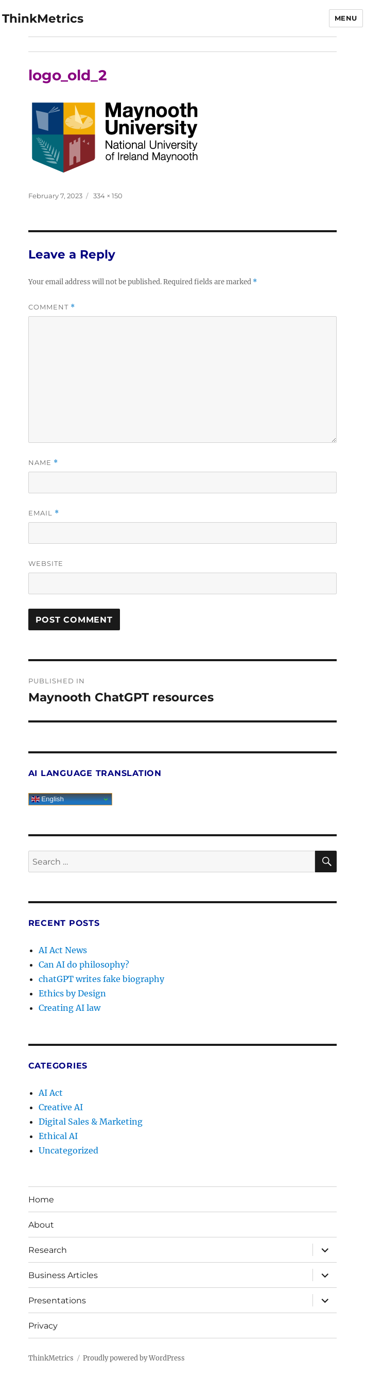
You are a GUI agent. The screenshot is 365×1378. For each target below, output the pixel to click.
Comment (51, 307)
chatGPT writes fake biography (101, 979)
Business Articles (63, 1275)
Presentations (57, 1300)
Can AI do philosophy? (84, 964)
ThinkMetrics (42, 18)
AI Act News (63, 950)
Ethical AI (58, 1136)
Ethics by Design (72, 993)
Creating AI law (69, 1008)
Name (43, 462)
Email (43, 513)
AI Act (51, 1093)
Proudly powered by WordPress (134, 1358)
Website (45, 563)
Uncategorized (68, 1150)
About (41, 1225)
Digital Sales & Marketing (91, 1121)
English (47, 799)
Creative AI (61, 1107)
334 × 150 (108, 196)
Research (47, 1250)
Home (41, 1199)
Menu (346, 18)
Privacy (43, 1326)
